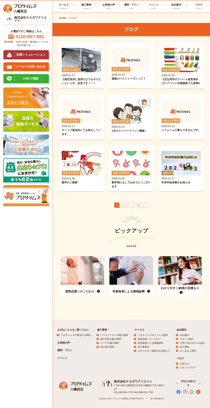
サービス (139, 329)
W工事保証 (143, 347)
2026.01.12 (131, 118)
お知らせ (184, 363)
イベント (153, 6)
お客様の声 (108, 6)
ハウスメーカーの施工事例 (114, 335)
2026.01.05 (131, 169)
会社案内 (176, 6)
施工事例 (86, 6)
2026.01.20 (181, 66)
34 (138, 205)
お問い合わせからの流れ (192, 343)
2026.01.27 (81, 66)
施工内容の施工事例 (110, 339)
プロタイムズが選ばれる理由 (76, 335)
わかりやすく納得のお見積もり (154, 350)
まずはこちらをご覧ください (73, 329)
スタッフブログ (188, 367)
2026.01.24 (131, 66)
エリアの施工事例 (109, 343)
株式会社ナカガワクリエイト (133, 381)
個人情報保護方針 (157, 398)
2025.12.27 (181, 169)
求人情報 (184, 347)
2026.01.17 (81, 117)
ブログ (198, 6)
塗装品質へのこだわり (149, 339)
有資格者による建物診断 (150, 343)
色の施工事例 (107, 347)
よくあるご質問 (188, 350)
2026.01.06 (81, 169)
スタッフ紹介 (187, 339)
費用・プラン (131, 6)
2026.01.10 (181, 117)
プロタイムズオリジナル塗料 (153, 335)
